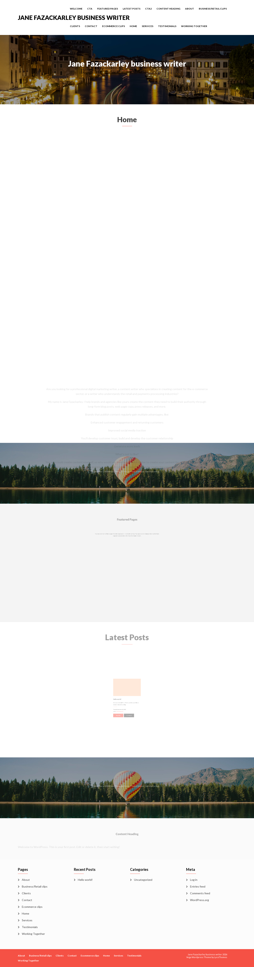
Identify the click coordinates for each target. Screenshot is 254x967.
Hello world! (85, 879)
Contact (91, 26)
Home (133, 26)
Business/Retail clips (213, 8)
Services (147, 26)
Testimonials (167, 26)
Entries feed (197, 886)
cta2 (148, 8)
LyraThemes (220, 957)
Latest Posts (131, 8)
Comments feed (200, 893)
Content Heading (168, 8)
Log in (193, 879)
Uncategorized (143, 879)
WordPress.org (199, 900)
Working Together (194, 26)
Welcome (76, 8)
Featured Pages (107, 8)
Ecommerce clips (113, 26)
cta (89, 8)
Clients (75, 26)
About (189, 8)
